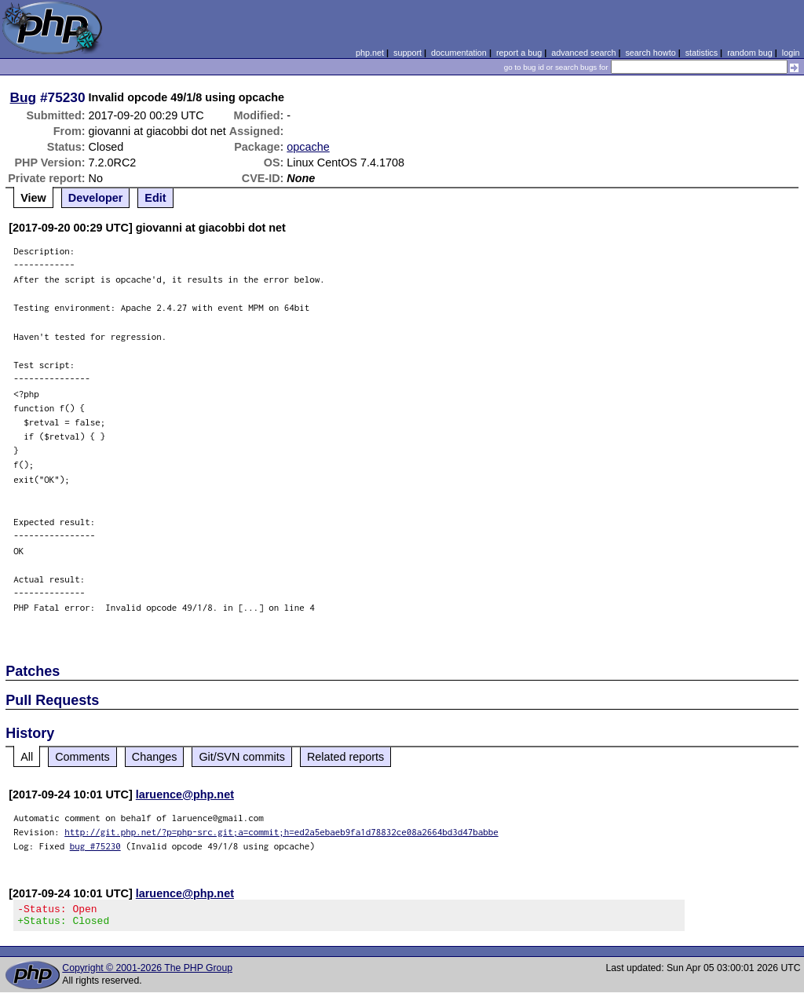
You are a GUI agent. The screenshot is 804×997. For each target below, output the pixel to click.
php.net (370, 52)
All (26, 756)
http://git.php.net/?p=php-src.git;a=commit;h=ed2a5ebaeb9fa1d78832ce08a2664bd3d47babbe (281, 832)
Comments (82, 756)
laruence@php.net (185, 794)
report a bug (519, 52)
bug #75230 (95, 846)
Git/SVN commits (242, 756)
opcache (308, 147)
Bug (23, 97)
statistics (701, 52)
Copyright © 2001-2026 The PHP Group (147, 972)
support (407, 52)
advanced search (583, 52)
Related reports (345, 756)
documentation (459, 52)
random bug (750, 52)
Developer (95, 198)
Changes (154, 756)
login (791, 52)
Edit (155, 198)
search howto (650, 52)
